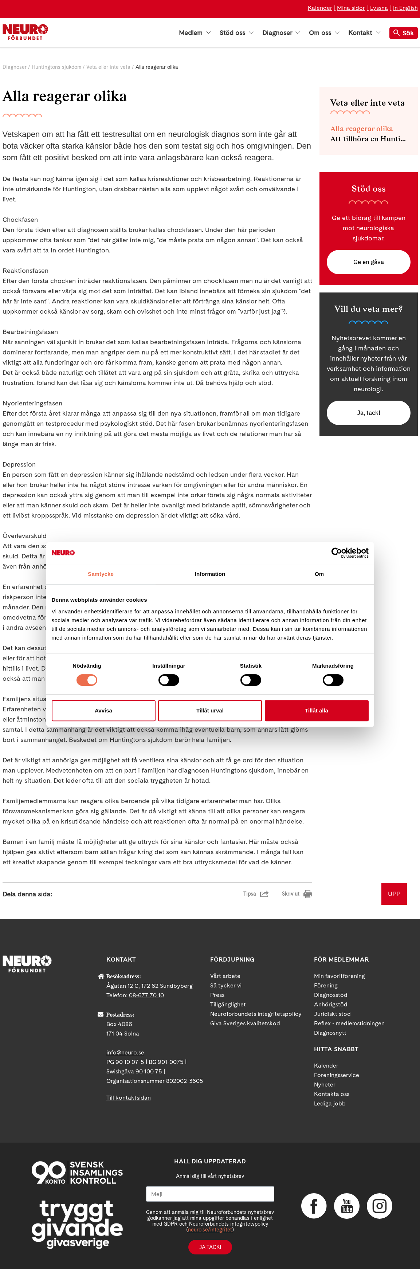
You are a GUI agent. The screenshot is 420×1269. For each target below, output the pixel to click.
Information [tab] (210, 574)
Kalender (320, 7)
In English (405, 7)
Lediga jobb (330, 1103)
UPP (394, 893)
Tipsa (249, 894)
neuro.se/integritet (210, 1230)
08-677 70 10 (146, 995)
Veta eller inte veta (108, 67)
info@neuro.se (125, 1052)
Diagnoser (281, 33)
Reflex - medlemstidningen (349, 1023)
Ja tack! (210, 1247)
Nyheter (324, 1084)
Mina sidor (351, 7)
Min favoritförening (339, 976)
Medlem (195, 33)
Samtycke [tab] (101, 574)
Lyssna (379, 7)
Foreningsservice (336, 1075)
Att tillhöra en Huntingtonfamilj (368, 138)
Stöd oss (237, 33)
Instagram (379, 1206)
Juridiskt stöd (332, 1013)
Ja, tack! (368, 414)
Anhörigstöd (331, 1004)
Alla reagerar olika (361, 128)
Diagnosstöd (331, 994)
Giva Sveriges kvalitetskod (245, 1023)
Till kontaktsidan (128, 1097)
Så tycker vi (226, 985)
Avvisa (103, 710)
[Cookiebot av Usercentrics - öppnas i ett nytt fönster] (337, 552)
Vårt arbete (225, 976)
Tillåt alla (316, 710)
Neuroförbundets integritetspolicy (256, 1013)
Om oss (324, 33)
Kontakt (364, 33)
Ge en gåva (368, 262)
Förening (326, 985)
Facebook (314, 1206)
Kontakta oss (331, 1094)
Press (217, 994)
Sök (403, 33)
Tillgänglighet (228, 1004)
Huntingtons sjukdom (56, 67)
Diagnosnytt (330, 1032)
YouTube (347, 1206)
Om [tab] (319, 574)
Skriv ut (290, 894)
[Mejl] (210, 1194)
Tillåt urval (210, 710)
